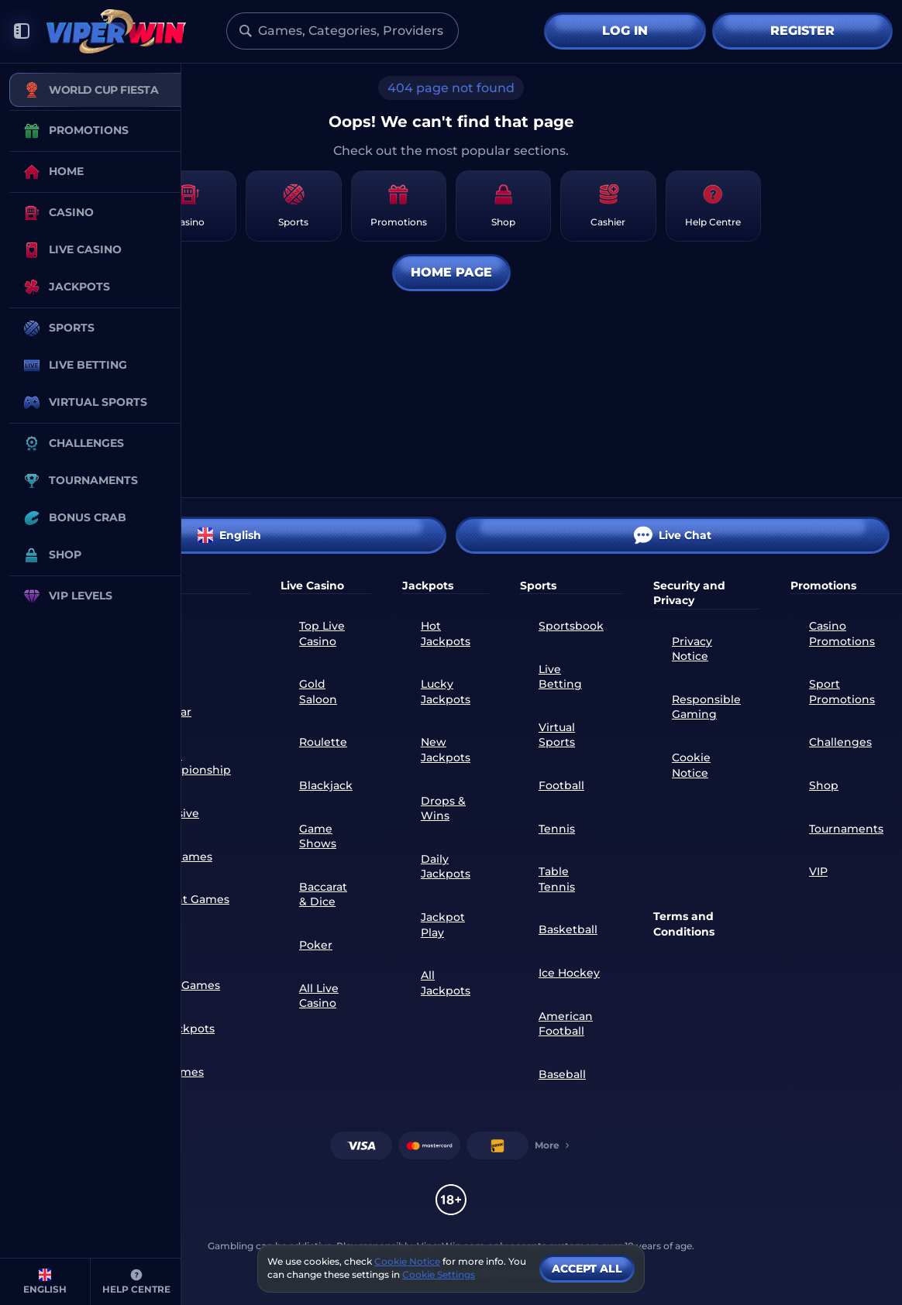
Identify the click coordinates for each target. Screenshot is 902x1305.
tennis (557, 829)
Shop (823, 785)
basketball (568, 929)
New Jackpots (445, 749)
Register (802, 30)
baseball (562, 1074)
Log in (625, 30)
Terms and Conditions (683, 924)
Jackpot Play (443, 924)
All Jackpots (181, 1028)
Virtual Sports (557, 735)
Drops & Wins (443, 808)
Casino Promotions (842, 633)
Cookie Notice (691, 765)
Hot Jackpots (445, 633)
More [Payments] (553, 1145)
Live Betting (560, 677)
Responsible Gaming (706, 707)
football (561, 785)
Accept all (587, 1269)
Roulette (323, 742)
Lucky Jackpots (445, 691)
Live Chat (672, 535)
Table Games (184, 985)
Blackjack (326, 785)
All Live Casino (319, 996)
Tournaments (846, 829)
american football (566, 1024)
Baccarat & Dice (323, 894)
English (229, 535)
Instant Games (188, 899)
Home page (451, 272)
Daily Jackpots (445, 866)
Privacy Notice (692, 649)
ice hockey (569, 973)
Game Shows (317, 836)
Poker (315, 945)
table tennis (557, 879)
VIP (818, 871)
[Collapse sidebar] (21, 31)
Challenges (840, 742)
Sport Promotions (842, 691)
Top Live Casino (322, 633)
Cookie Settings (438, 1274)
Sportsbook (571, 626)
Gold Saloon (318, 691)
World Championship (189, 763)
